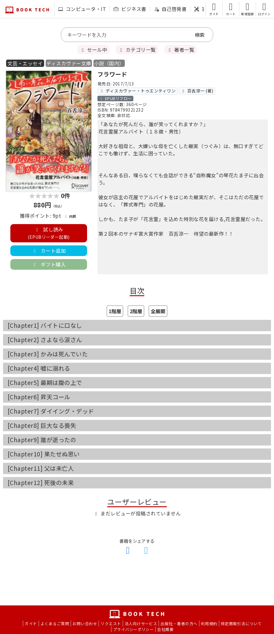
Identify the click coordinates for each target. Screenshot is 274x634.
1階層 (115, 311)
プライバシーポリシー (133, 629)
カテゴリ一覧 (137, 49)
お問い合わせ (84, 623)
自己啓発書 (170, 8)
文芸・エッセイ (25, 63)
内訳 (70, 216)
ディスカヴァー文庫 (68, 63)
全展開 (158, 311)
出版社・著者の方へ (178, 623)
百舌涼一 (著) (197, 91)
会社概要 (165, 629)
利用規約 (209, 623)
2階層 (136, 311)
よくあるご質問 (54, 623)
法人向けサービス (141, 623)
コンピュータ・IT (82, 8)
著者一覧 (180, 49)
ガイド (31, 623)
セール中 (93, 49)
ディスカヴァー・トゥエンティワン (137, 91)
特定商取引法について (241, 623)
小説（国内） (109, 63)
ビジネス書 (130, 8)
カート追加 (49, 250)
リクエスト (110, 623)
